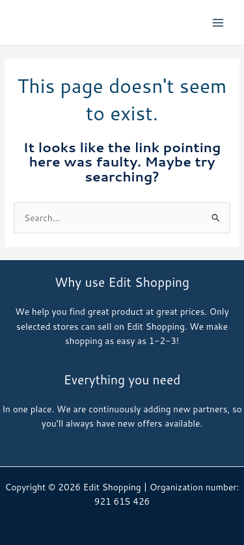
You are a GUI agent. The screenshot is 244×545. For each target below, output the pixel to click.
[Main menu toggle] (218, 22)
